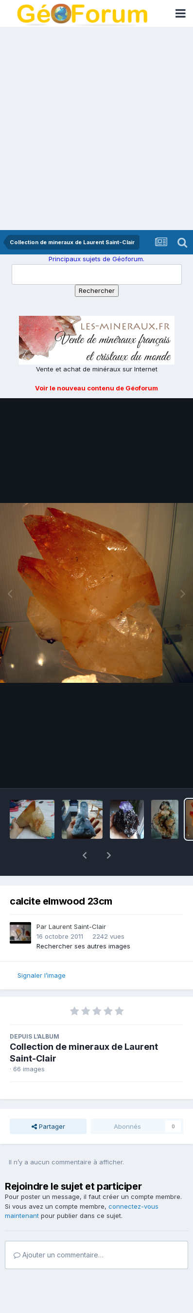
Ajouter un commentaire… (59, 1229)
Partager (48, 1101)
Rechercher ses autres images (83, 921)
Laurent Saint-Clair (77, 901)
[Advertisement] (96, 128)
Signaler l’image (42, 950)
